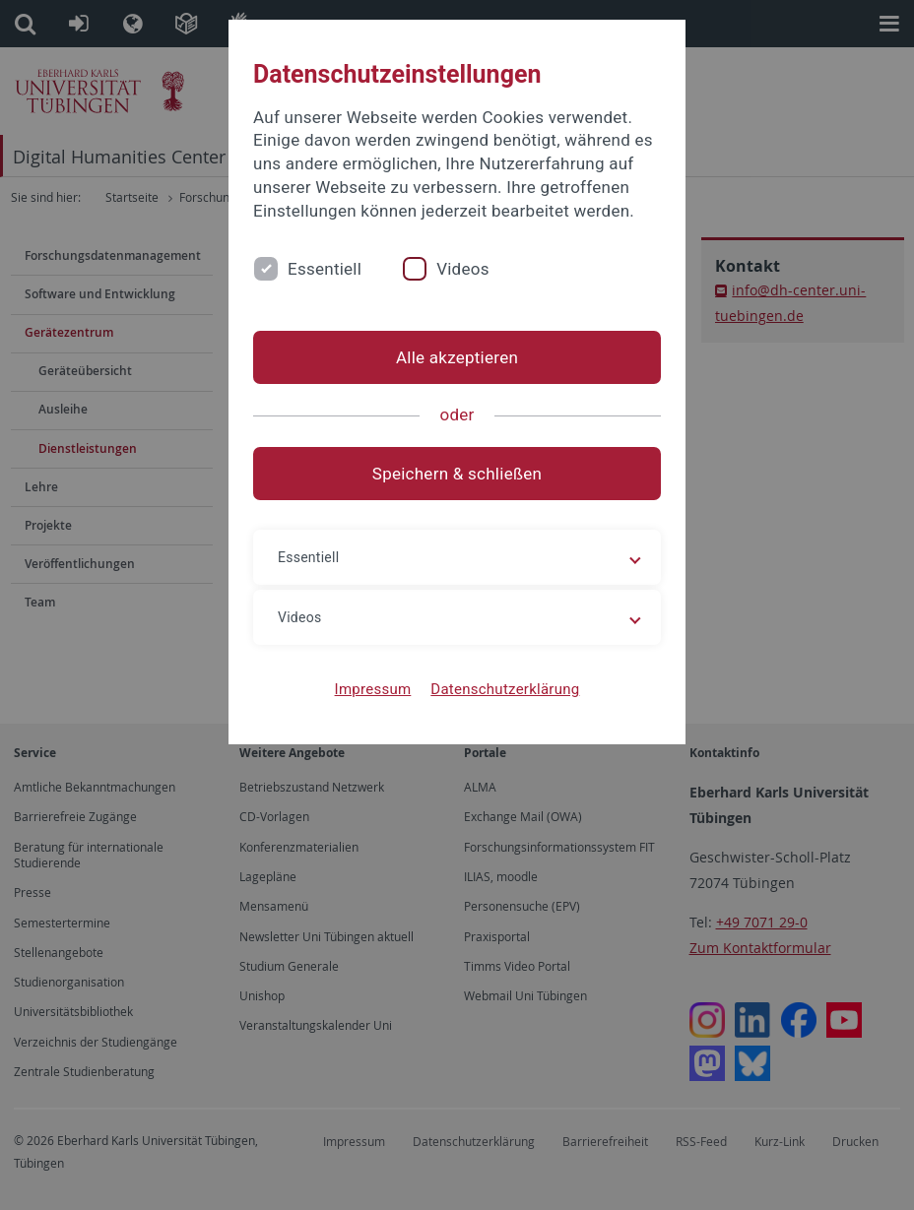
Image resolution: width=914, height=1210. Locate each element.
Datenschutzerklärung (504, 689)
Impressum (373, 689)
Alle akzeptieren (457, 357)
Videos (463, 269)
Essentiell (324, 269)
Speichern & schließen (457, 473)
